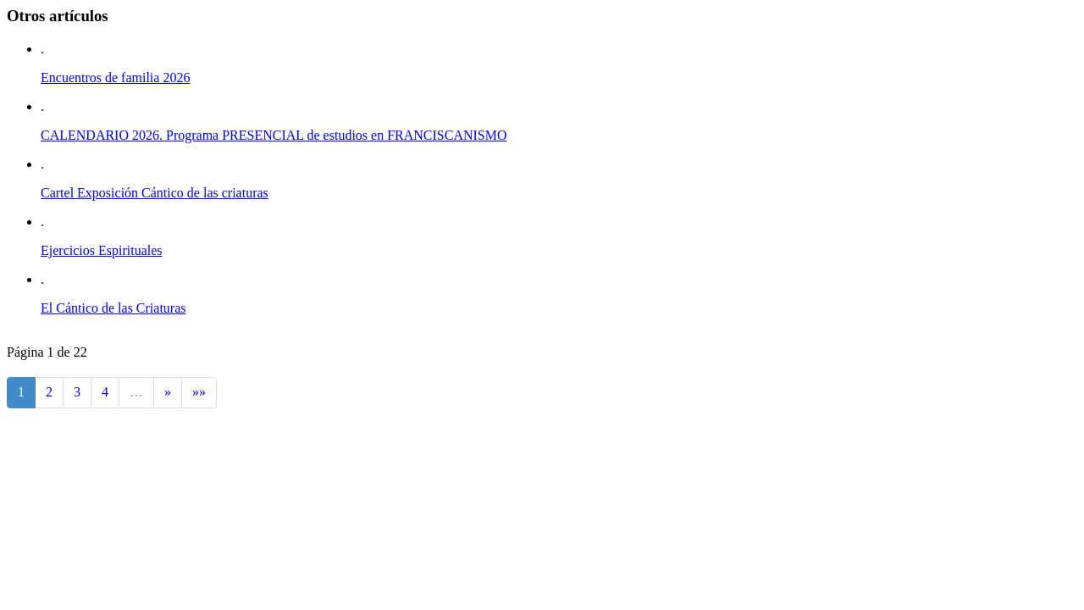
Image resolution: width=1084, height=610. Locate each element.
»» (199, 392)
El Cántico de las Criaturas (113, 308)
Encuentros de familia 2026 (115, 77)
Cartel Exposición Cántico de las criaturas (154, 193)
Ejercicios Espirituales (102, 250)
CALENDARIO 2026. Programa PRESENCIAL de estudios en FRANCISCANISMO (274, 135)
